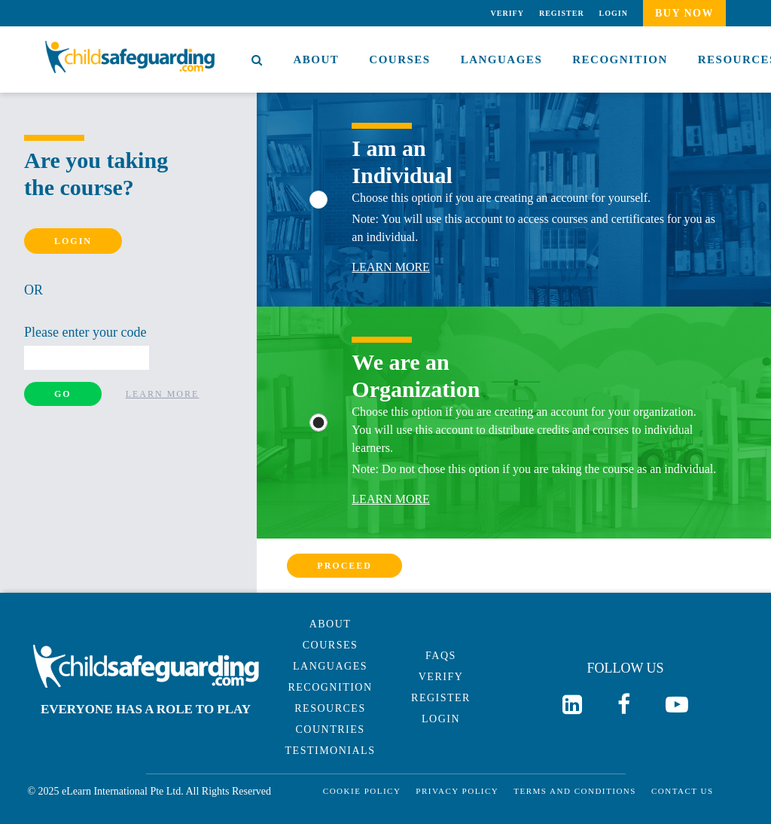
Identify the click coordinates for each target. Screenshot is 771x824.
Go (63, 394)
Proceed (344, 565)
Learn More (163, 393)
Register (561, 13)
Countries (329, 729)
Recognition (620, 59)
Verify (507, 13)
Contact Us (682, 791)
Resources (329, 708)
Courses (399, 59)
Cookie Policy (362, 791)
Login (613, 13)
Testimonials (330, 750)
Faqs (440, 655)
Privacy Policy (457, 791)
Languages (502, 59)
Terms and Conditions (574, 791)
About (317, 59)
